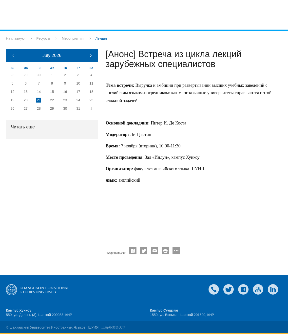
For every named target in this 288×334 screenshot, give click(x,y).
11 (92, 83)
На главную (15, 38)
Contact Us (214, 289)
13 (26, 92)
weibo (258, 289)
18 (92, 92)
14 (39, 92)
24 (78, 100)
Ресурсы (43, 38)
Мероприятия (73, 38)
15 (52, 92)
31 (78, 108)
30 (65, 108)
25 (92, 100)
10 (78, 83)
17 (78, 92)
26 (13, 108)
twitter (228, 289)
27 (26, 108)
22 (52, 100)
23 (65, 100)
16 (65, 92)
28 (39, 108)
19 (13, 100)
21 (39, 100)
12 (13, 92)
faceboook (243, 289)
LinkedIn (273, 289)
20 (26, 100)
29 (52, 108)
